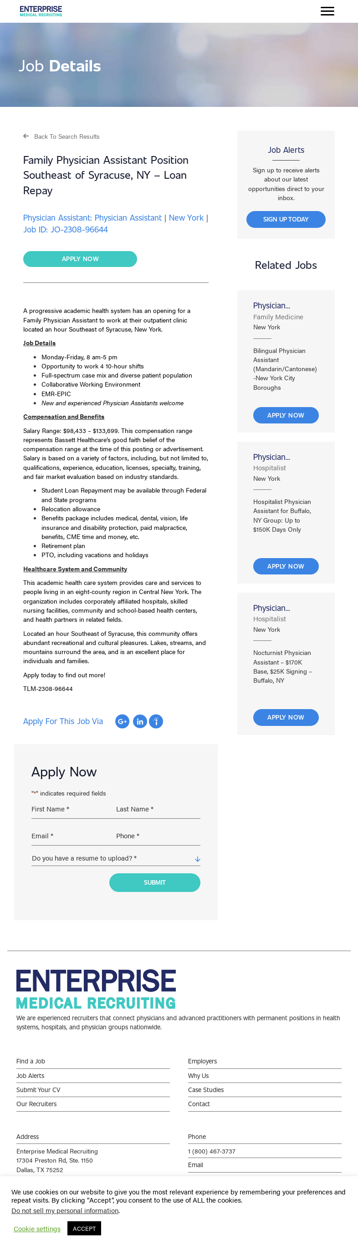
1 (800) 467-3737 (211, 1143)
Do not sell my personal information (64, 1210)
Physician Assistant (269, 305)
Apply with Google (122, 721)
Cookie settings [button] (37, 1228)
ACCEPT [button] (84, 1228)
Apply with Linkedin (140, 721)
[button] (61, 136)
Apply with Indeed (156, 721)
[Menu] (327, 11)
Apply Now (286, 415)
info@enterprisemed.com (223, 1171)
